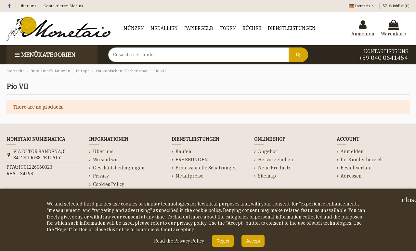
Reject (222, 241)
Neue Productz (274, 168)
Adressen (351, 176)
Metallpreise (189, 176)
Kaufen (183, 151)
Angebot (267, 151)
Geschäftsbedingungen (119, 168)
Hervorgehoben (275, 160)
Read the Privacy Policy (179, 241)
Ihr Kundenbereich (362, 160)
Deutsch (362, 5)
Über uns (28, 5)
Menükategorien (44, 55)
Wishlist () (396, 5)
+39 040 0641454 (383, 57)
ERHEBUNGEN (192, 160)
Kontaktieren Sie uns (63, 5)
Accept (253, 241)
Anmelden (352, 151)
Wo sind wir (105, 160)
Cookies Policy (108, 184)
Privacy (101, 176)
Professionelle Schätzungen (206, 168)
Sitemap (267, 176)
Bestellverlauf (356, 168)
